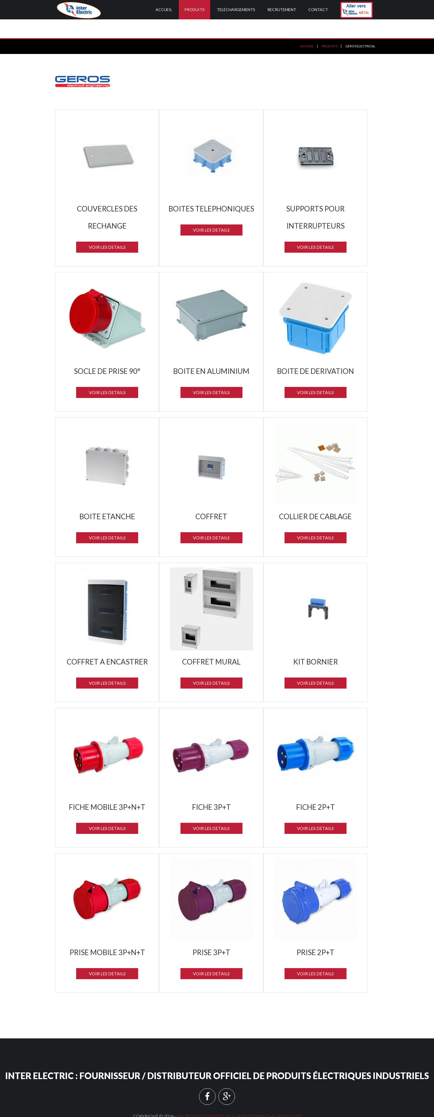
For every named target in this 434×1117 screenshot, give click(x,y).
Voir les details (107, 228)
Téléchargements (236, 9)
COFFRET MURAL (211, 642)
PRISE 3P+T (211, 933)
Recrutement (281, 9)
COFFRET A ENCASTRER (107, 642)
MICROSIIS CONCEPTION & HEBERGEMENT (223, 1097)
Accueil (164, 9)
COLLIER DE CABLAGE (315, 497)
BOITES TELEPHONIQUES (211, 189)
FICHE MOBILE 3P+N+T (107, 788)
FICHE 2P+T (315, 788)
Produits (194, 9)
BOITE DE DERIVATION (315, 352)
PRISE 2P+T (315, 933)
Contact (318, 9)
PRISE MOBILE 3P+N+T (107, 933)
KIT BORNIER (315, 642)
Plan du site (286, 1097)
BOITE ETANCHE (107, 497)
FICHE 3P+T (211, 788)
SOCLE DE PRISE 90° (107, 352)
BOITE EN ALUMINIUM (211, 352)
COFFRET (211, 497)
